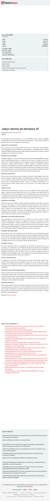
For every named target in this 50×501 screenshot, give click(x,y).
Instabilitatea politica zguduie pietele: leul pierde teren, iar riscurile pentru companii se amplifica (22, 454)
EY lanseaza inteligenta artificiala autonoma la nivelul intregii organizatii (25, 362)
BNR (31, 486)
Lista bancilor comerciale (25, 70)
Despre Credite (25, 64)
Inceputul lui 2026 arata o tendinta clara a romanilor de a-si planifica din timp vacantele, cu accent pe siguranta (23, 463)
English (25, 489)
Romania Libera (11, 295)
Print (4, 134)
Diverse (19, 132)
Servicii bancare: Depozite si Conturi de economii (25, 68)
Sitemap (32, 494)
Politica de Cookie (11, 496)
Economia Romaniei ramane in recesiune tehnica (18, 330)
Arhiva (30, 489)
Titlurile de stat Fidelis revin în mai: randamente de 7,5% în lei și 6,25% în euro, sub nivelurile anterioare (24, 449)
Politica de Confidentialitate (25, 496)
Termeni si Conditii (38, 496)
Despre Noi (29, 493)
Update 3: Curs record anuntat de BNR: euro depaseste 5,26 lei (22, 342)
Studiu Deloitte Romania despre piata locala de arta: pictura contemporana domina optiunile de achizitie (23, 476)
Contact (22, 493)
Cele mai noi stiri (17, 489)
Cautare (35, 489)
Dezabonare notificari (40, 493)
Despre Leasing (25, 66)
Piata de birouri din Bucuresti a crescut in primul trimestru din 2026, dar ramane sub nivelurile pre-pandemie (24, 436)
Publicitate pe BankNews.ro (21, 494)
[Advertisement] (25, 19)
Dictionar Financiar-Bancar (25, 62)
